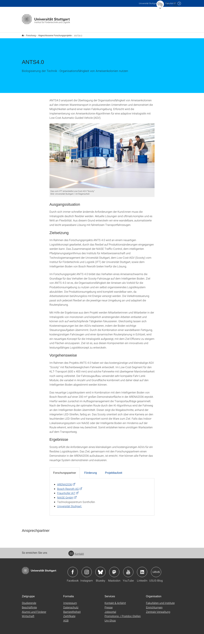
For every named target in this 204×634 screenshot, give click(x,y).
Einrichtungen (154, 605)
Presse (109, 605)
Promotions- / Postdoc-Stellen (123, 614)
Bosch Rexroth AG (68, 486)
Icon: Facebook (73, 570)
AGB (66, 618)
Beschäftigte (29, 605)
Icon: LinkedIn (142, 570)
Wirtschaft (28, 614)
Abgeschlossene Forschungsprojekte (53, 34)
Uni (148, 3)
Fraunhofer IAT (66, 491)
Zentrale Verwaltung (158, 609)
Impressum (70, 600)
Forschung (29, 34)
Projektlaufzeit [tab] (113, 470)
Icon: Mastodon (114, 570)
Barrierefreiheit (72, 609)
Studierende (29, 600)
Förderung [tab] (90, 470)
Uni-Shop (110, 618)
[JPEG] (102, 153)
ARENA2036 (64, 482)
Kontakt (76, 551)
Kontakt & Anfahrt (115, 600)
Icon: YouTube (128, 570)
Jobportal (110, 609)
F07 (170, 3)
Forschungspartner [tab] (64, 470)
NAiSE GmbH (65, 495)
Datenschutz (70, 605)
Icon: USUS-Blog (156, 570)
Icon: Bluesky (100, 570)
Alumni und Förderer (34, 609)
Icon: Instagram (87, 570)
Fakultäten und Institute (160, 600)
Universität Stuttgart (69, 504)
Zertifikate (69, 614)
